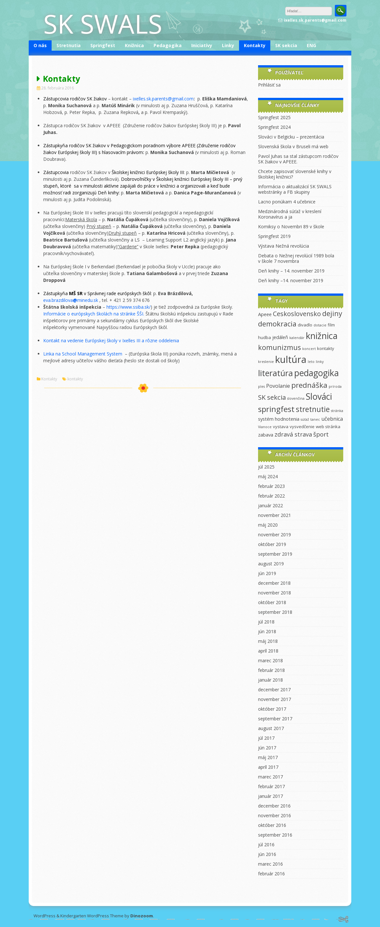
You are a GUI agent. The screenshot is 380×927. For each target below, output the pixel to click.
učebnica (332, 418)
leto (311, 361)
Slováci (319, 396)
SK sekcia (286, 45)
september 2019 (275, 554)
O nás (40, 45)
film (331, 325)
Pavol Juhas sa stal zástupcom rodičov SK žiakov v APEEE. (298, 159)
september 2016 (275, 835)
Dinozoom (141, 916)
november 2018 (274, 593)
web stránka (328, 426)
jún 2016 (267, 854)
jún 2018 (267, 631)
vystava (280, 426)
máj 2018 (268, 641)
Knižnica (134, 45)
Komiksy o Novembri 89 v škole (291, 226)
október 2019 (272, 544)
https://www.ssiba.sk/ (128, 307)
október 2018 (272, 602)
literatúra (275, 372)
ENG (311, 45)
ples (261, 386)
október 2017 (272, 709)
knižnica (321, 336)
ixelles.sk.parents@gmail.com (163, 99)
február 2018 (271, 670)
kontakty (75, 379)
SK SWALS (102, 23)
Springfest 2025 (274, 117)
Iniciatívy (201, 45)
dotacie (320, 325)
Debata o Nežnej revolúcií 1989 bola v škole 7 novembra (296, 258)
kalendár (297, 337)
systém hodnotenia (278, 419)
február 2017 (271, 786)
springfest (276, 409)
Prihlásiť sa (269, 85)
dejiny (332, 313)
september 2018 (275, 612)
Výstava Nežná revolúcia (283, 246)
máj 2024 (268, 476)
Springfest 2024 (274, 127)
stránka (337, 410)
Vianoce (265, 427)
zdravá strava (293, 434)
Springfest (102, 45)
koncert (309, 348)
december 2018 (274, 583)
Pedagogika (168, 45)
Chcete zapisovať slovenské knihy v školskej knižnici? (294, 174)
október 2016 (272, 825)
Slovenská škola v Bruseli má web (293, 146)
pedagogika (316, 373)
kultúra (290, 359)
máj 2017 (268, 757)
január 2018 (270, 680)
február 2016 (271, 873)
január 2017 (270, 796)
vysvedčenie (302, 426)
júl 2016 (266, 844)
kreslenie (266, 361)
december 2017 (274, 689)
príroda (335, 386)
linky (320, 361)
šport (321, 434)
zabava (265, 434)
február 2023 (271, 486)
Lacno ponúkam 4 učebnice (286, 202)
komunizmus (279, 347)
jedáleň (280, 337)
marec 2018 (270, 660)
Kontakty (254, 45)
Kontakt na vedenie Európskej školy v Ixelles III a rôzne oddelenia (111, 340)
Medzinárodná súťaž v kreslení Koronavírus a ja (289, 214)
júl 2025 (266, 467)
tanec (315, 419)
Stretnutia (68, 45)
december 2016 (274, 806)
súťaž (305, 419)
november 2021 (274, 515)
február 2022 (271, 496)
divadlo (305, 325)
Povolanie (278, 385)
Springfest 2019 (274, 236)
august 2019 (271, 564)
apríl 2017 (268, 767)
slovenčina (296, 398)
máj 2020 (268, 525)
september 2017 (275, 719)
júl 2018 (266, 622)
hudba (264, 337)
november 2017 (274, 699)
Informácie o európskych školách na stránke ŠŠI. (93, 314)
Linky (228, 45)
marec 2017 (270, 777)
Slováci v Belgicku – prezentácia (291, 137)
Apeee (265, 314)
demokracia (277, 323)
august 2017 (271, 728)
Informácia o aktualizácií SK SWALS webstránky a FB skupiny (295, 189)
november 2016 (274, 815)
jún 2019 (267, 573)
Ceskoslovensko (297, 313)
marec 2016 (270, 864)
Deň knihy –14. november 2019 (290, 280)
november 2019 (274, 534)
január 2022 (270, 505)
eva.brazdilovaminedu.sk (71, 300)
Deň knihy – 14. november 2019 (291, 271)
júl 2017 (266, 738)
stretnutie (313, 409)
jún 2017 (267, 748)
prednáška (309, 385)
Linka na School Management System (84, 354)
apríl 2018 (268, 651)
